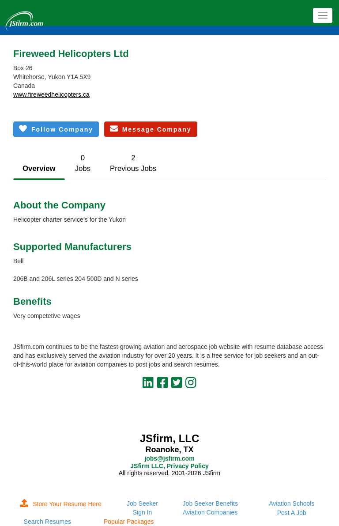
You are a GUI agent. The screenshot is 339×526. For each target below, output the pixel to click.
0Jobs (82, 163)
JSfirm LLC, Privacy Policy (169, 465)
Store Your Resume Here (61, 503)
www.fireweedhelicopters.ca (51, 94)
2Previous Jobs (133, 163)
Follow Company (56, 129)
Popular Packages (129, 521)
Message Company (151, 129)
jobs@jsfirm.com (169, 458)
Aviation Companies (210, 512)
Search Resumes (47, 521)
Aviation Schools (291, 503)
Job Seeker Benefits (210, 503)
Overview (39, 168)
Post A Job (291, 512)
